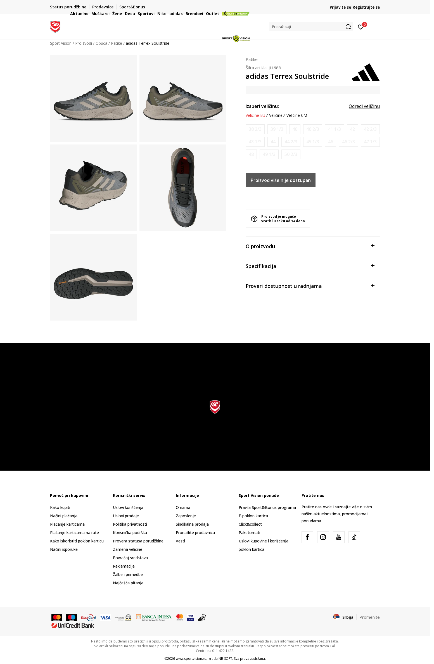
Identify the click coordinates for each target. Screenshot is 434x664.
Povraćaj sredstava (130, 557)
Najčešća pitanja (128, 582)
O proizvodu (310, 246)
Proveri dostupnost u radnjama (310, 285)
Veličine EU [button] (255, 115)
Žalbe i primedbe (128, 574)
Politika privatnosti (130, 524)
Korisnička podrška (130, 532)
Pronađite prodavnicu (195, 532)
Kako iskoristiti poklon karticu (77, 541)
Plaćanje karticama (67, 524)
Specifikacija (310, 265)
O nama (183, 507)
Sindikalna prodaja (192, 524)
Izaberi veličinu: (262, 106)
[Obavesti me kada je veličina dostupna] (255, 129)
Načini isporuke (64, 549)
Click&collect (250, 524)
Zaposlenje (186, 515)
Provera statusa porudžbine (138, 541)
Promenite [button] (369, 617)
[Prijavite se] (360, 26)
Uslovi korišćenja (128, 507)
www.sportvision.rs (191, 658)
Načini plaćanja (63, 515)
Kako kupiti (60, 507)
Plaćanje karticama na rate (74, 532)
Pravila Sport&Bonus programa (267, 507)
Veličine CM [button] (296, 115)
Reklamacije (124, 566)
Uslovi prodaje (126, 515)
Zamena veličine (127, 549)
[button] (311, 26)
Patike (252, 59)
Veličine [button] (276, 115)
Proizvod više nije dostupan (281, 180)
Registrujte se (366, 7)
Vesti (180, 541)
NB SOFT (225, 658)
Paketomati (249, 532)
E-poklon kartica (253, 515)
